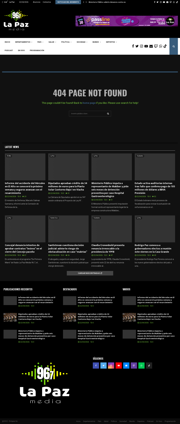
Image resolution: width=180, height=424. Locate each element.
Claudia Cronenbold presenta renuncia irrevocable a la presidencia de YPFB (107, 248)
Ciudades (140, 156)
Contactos (47, 2)
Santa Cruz (54, 218)
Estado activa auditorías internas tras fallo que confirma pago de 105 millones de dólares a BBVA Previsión (155, 188)
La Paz (52, 156)
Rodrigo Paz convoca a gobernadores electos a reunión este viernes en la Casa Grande (153, 248)
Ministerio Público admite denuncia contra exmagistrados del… (114, 2)
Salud (51, 42)
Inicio (7, 42)
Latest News (12, 147)
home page (89, 102)
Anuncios (36, 2)
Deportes (110, 42)
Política (65, 42)
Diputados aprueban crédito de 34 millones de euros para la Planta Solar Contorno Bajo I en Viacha (67, 186)
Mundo (96, 42)
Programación (37, 50)
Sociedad (81, 42)
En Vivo (21, 50)
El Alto (9, 156)
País (39, 42)
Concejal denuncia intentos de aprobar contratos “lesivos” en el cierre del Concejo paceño (23, 248)
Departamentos (22, 42)
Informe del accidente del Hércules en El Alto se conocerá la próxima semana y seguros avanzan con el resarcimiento (25, 188)
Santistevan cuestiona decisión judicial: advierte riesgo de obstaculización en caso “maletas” (67, 248)
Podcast (9, 50)
